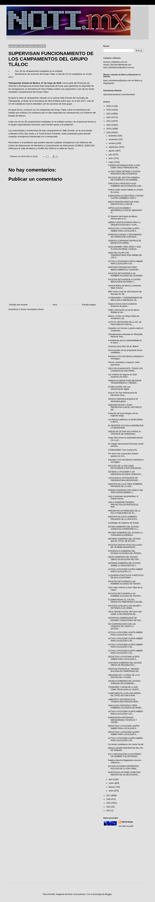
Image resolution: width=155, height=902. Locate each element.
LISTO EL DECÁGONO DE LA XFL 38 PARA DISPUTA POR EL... (124, 323)
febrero (112, 787)
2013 (108, 810)
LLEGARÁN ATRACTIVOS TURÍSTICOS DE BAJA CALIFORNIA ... (125, 576)
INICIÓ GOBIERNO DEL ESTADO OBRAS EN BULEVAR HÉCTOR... (124, 558)
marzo (112, 783)
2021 (108, 121)
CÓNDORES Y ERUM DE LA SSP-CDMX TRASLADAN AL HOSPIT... (124, 688)
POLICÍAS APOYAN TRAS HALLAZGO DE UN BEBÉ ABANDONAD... (125, 546)
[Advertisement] (52, 277)
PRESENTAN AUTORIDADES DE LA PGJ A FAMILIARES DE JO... (124, 512)
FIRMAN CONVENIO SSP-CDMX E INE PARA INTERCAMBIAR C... (125, 491)
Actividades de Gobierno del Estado (123, 523)
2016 (108, 799)
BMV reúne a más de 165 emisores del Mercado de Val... (125, 293)
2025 (108, 106)
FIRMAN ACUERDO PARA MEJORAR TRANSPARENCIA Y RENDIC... (124, 382)
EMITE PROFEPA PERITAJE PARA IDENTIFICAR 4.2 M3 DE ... (123, 203)
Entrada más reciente (18, 305)
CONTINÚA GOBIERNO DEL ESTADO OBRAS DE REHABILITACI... (125, 664)
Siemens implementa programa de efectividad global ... (123, 400)
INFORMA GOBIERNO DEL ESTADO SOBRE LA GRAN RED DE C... (124, 564)
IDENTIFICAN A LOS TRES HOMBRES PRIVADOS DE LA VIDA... (125, 485)
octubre (112, 143)
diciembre (113, 136)
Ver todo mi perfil (126, 826)
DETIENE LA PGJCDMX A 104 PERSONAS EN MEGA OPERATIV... (125, 473)
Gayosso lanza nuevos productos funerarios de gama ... (122, 305)
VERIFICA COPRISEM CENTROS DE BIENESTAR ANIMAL (124, 242)
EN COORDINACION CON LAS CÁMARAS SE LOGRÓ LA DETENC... (122, 626)
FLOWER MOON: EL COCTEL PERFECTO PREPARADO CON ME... (126, 601)
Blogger (108, 894)
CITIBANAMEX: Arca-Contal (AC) (122, 450)
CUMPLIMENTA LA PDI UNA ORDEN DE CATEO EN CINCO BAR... (124, 694)
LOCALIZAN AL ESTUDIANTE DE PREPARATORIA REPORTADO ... (124, 479)
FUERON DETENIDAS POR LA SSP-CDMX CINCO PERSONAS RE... (124, 166)
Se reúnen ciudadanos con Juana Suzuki (125, 744)
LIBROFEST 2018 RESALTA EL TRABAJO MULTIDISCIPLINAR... (124, 700)
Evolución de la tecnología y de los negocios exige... (123, 414)
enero (111, 791)
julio (111, 154)
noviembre (113, 139)
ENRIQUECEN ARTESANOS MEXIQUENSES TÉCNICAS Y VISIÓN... (122, 719)
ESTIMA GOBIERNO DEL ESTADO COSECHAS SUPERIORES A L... (124, 528)
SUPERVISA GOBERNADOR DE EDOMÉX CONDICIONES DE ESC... (125, 619)
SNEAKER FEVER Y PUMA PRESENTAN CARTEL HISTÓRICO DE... (125, 407)
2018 (108, 132)
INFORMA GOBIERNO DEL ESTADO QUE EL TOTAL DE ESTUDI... (124, 540)
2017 (108, 795)
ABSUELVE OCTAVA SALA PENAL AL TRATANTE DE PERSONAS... (124, 432)
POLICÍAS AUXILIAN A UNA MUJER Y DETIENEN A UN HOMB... (124, 607)
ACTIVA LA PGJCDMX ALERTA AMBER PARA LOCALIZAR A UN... (125, 262)
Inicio (55, 305)
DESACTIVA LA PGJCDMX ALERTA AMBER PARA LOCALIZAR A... (123, 229)
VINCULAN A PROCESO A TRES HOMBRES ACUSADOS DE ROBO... (125, 706)
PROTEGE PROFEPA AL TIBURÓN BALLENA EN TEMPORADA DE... (124, 670)
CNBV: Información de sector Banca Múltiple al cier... (123, 311)
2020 (108, 125)
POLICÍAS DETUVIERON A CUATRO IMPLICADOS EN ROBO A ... (124, 280)
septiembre (114, 147)
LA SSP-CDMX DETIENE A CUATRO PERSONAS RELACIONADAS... (124, 172)
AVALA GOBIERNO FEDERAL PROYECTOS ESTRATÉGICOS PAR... (123, 504)
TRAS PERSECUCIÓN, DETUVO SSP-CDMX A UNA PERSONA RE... (125, 613)
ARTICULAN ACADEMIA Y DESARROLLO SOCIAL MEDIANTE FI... (125, 210)
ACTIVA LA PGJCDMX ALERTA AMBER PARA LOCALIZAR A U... (125, 570)
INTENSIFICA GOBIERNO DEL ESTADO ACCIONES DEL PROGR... (125, 552)
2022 (108, 117)
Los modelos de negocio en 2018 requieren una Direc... (122, 375)
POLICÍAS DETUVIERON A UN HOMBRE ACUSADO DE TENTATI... (125, 582)
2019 (108, 129)
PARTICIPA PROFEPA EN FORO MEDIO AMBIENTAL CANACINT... (124, 268)
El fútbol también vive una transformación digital (119, 388)
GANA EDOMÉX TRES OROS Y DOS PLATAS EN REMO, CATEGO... (124, 248)
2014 (108, 807)
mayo (111, 162)
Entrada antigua (89, 305)
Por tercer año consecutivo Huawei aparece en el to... (123, 455)
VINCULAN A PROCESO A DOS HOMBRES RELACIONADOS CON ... (125, 184)
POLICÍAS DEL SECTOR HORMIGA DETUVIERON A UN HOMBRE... (124, 179)
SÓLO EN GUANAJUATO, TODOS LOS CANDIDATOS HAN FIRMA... (125, 369)
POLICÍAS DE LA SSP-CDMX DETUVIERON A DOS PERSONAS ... (125, 467)
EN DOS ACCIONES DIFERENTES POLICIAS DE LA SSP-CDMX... (123, 767)
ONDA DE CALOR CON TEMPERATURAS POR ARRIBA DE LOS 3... (125, 255)
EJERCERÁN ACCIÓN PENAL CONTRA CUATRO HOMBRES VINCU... (125, 197)
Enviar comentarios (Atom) (32, 309)
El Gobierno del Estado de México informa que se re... (122, 217)
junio (111, 158)
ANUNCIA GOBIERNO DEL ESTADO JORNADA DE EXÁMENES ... (124, 682)
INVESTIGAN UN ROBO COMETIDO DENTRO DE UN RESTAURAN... (124, 773)
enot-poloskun (79, 894)
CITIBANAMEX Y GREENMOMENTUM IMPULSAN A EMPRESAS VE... (125, 299)
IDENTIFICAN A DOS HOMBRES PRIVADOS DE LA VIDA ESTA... (123, 518)
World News (127, 822)
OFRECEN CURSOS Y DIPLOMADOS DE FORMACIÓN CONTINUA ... (125, 236)
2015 (108, 803)
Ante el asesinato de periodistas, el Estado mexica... (123, 497)
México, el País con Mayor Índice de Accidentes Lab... (123, 317)
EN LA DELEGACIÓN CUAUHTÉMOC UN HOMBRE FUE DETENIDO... (124, 755)
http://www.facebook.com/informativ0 (119, 94)
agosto (112, 151)
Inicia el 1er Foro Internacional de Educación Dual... (122, 394)
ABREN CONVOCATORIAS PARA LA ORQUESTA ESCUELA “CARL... (124, 223)
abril (111, 779)
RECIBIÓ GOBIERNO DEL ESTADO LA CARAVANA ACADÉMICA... (125, 534)
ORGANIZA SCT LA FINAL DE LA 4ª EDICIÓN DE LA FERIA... (124, 676)
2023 (108, 114)
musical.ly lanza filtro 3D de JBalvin (123, 346)
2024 (108, 110)
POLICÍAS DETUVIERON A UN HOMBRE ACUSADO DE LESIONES (125, 274)
